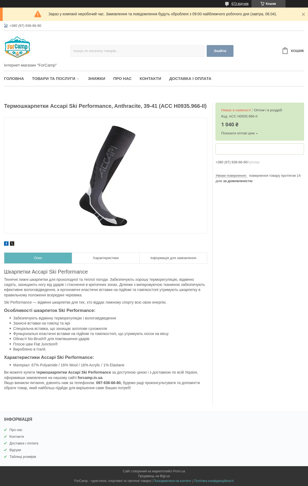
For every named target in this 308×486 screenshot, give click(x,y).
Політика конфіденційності (214, 481)
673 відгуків (239, 4)
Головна (14, 78)
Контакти (150, 78)
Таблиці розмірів (22, 457)
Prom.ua (179, 471)
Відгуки (15, 450)
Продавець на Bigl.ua (154, 476)
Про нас (122, 78)
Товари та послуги (53, 78)
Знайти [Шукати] (220, 51)
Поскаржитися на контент (172, 481)
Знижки (96, 78)
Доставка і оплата (190, 78)
